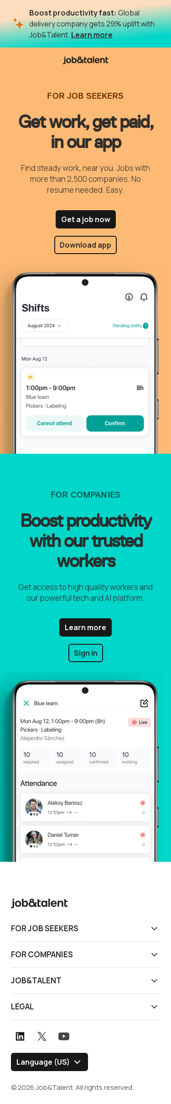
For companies (42, 954)
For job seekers (44, 928)
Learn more (92, 35)
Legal (22, 1006)
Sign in (86, 653)
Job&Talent (36, 980)
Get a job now (85, 219)
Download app (85, 245)
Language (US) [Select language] (43, 1062)
